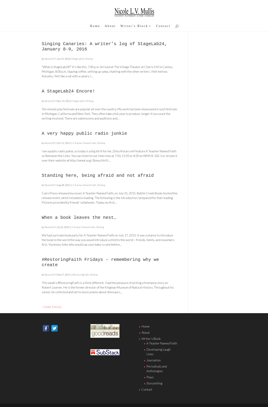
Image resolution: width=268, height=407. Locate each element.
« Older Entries (52, 307)
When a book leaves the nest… (79, 217)
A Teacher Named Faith (84, 143)
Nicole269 (50, 58)
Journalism (153, 360)
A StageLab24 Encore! (68, 91)
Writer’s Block (134, 26)
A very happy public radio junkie (84, 133)
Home (95, 26)
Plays (150, 377)
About (110, 26)
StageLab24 (78, 58)
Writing (89, 58)
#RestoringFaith (80, 274)
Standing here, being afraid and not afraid (98, 175)
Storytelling (154, 383)
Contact (163, 26)
